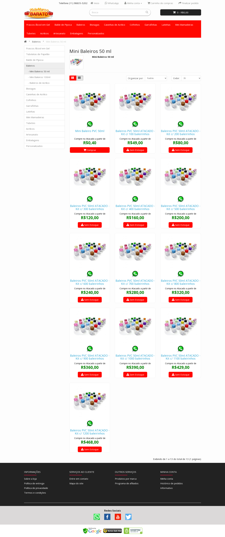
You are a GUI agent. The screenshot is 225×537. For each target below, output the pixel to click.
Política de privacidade (36, 488)
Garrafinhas (151, 24)
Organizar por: (135, 78)
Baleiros (80, 24)
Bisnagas (94, 24)
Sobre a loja (30, 478)
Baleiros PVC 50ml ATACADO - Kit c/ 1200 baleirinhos (89, 431)
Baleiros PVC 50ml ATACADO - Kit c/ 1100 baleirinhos (180, 357)
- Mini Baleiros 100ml (38, 77)
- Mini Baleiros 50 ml (38, 71)
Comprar (90, 150)
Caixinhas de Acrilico (114, 24)
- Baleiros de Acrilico (38, 82)
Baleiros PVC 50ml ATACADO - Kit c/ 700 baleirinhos (135, 282)
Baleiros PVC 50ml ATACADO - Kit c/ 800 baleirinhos (180, 282)
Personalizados (96, 33)
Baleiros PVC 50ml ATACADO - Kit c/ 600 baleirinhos (89, 282)
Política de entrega (34, 483)
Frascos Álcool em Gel (38, 24)
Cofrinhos (135, 24)
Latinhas (166, 24)
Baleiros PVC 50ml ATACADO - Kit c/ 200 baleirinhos (180, 132)
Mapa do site (76, 483)
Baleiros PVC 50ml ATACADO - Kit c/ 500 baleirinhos (180, 207)
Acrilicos (44, 33)
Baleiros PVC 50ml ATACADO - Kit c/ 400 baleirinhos (135, 207)
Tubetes (31, 33)
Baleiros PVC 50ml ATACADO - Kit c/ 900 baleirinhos (89, 357)
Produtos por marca (125, 478)
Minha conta (166, 478)
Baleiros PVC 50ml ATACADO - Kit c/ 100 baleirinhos (135, 132)
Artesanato (59, 33)
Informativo (166, 488)
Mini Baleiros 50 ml (56, 41)
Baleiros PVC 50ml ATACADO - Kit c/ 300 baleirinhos (89, 207)
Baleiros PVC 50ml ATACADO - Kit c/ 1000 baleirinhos (135, 357)
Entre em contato (78, 478)
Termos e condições (35, 492)
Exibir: (176, 78)
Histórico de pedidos (171, 483)
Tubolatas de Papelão (38, 54)
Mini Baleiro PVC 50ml (89, 131)
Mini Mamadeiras (184, 24)
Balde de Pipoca (63, 24)
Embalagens (76, 33)
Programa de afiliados (127, 483)
